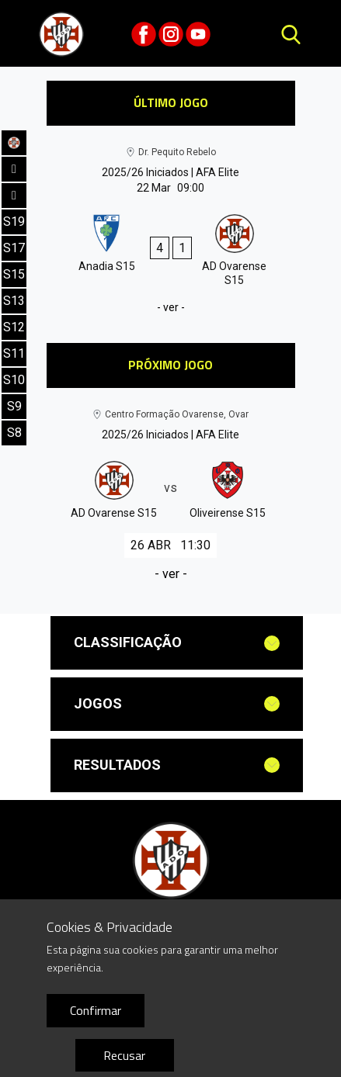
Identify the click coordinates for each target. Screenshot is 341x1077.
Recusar (124, 1055)
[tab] (176, 643)
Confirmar (95, 1010)
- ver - (171, 307)
